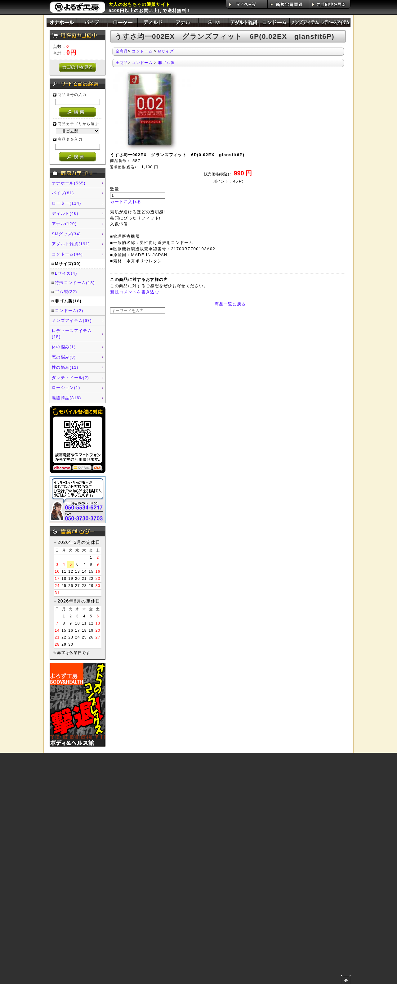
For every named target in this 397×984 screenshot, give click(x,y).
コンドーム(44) (67, 254)
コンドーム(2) (69, 310)
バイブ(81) (63, 193)
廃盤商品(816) (66, 397)
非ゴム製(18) (68, 301)
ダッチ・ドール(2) (70, 377)
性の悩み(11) (65, 367)
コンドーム (142, 51)
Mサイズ (166, 51)
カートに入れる (125, 201)
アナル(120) (64, 223)
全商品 (122, 51)
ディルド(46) (65, 213)
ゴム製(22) (66, 291)
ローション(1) (66, 387)
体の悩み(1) (64, 347)
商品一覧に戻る (230, 304)
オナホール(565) (69, 183)
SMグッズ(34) (66, 234)
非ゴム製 (166, 63)
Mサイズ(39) (68, 263)
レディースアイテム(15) (72, 333)
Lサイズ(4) (66, 273)
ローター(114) (66, 203)
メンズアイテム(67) (72, 320)
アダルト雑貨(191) (71, 243)
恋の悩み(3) (64, 357)
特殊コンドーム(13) (75, 282)
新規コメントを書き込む (134, 292)
